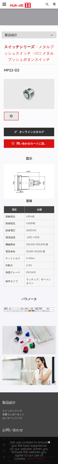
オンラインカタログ (29, 132)
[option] (29, 94)
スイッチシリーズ (19, 46)
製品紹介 (29, 35)
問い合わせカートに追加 (29, 143)
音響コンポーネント (13, 414)
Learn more (35, 458)
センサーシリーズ (12, 418)
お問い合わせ (29, 371)
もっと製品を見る (29, 340)
